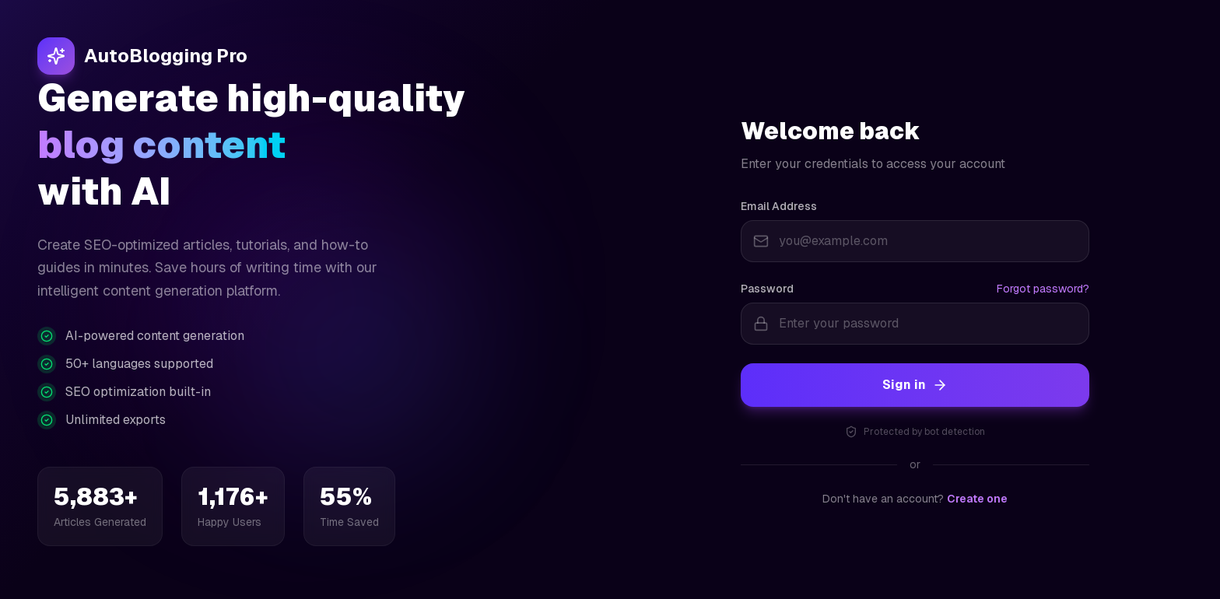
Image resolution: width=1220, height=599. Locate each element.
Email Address (779, 207)
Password (767, 289)
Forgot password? (1043, 289)
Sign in (915, 385)
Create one (977, 499)
